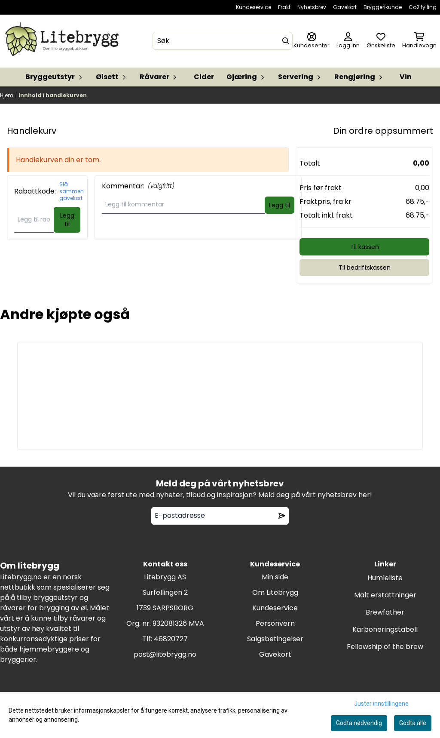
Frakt (284, 7)
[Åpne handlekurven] (419, 41)
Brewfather (385, 612)
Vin (406, 77)
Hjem (7, 95)
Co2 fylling (423, 7)
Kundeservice (253, 7)
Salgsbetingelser (275, 639)
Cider (204, 77)
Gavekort (345, 7)
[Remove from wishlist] (281, 515)
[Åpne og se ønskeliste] (381, 41)
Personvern (275, 623)
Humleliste (385, 578)
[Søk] (223, 41)
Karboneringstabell (385, 629)
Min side (275, 577)
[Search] (286, 41)
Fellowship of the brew (385, 647)
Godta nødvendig (359, 723)
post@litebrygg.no (165, 654)
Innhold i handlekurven (52, 95)
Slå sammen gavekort (71, 191)
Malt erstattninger (385, 595)
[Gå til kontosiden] (311, 41)
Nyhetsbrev (311, 7)
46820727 (171, 639)
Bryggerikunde (383, 7)
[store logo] (63, 41)
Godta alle (412, 723)
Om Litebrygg (275, 592)
